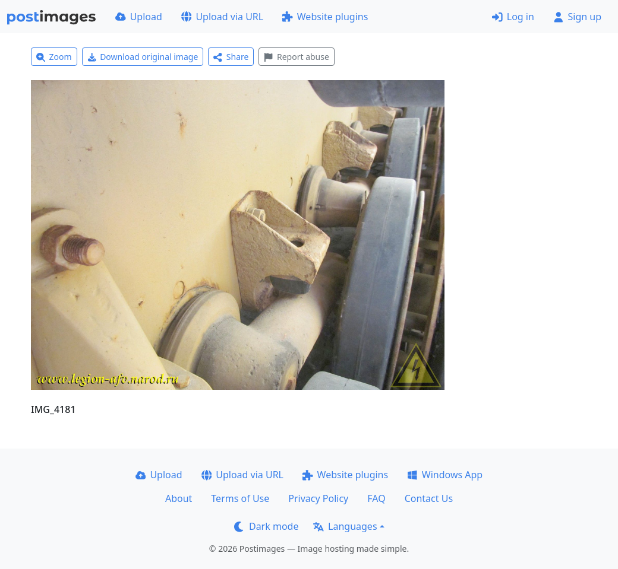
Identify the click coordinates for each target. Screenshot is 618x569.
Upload (138, 16)
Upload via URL (222, 16)
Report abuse (296, 56)
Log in (513, 16)
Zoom (54, 56)
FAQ (376, 498)
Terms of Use (240, 498)
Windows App (445, 474)
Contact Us (429, 498)
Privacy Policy (318, 498)
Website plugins (325, 16)
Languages (345, 526)
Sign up (577, 16)
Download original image (142, 56)
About (178, 498)
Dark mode (266, 526)
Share (230, 56)
